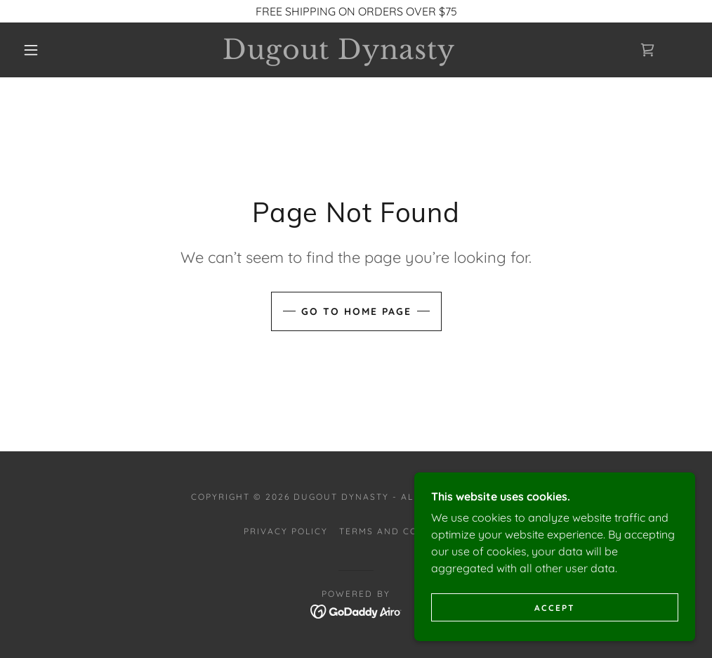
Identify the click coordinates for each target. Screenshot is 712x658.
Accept (554, 607)
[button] (34, 50)
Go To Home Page (356, 311)
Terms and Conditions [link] (403, 531)
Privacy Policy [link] (286, 531)
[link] (339, 55)
